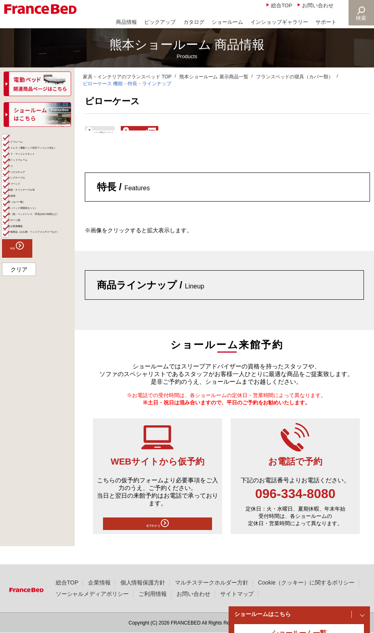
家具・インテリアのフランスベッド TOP (127, 77)
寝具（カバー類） (36, 325)
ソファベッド (30, 278)
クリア (19, 466)
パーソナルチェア (36, 253)
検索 (360, 18)
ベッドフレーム (33, 167)
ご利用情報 (153, 594)
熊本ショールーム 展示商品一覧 (213, 77)
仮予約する (158, 538)
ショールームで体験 (227, 133)
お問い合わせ (318, 5)
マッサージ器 (30, 385)
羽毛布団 (24, 312)
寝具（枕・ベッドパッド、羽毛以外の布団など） (41, 364)
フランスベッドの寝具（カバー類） (295, 77)
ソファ (21, 240)
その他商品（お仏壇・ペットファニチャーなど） (41, 418)
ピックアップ (160, 22)
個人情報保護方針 (143, 582)
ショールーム (227, 22)
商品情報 (126, 22)
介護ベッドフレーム (38, 227)
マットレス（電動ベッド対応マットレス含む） (41, 187)
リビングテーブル (36, 266)
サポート (325, 22)
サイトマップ (237, 594)
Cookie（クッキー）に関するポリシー (306, 582)
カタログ (193, 22)
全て (19, 154)
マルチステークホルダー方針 (211, 582)
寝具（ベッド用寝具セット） (41, 341)
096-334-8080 (295, 506)
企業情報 (99, 582)
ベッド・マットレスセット (41, 211)
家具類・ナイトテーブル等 (41, 295)
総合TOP (281, 5)
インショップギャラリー (279, 22)
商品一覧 (17, 140)
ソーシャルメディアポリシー (92, 594)
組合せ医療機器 (33, 398)
